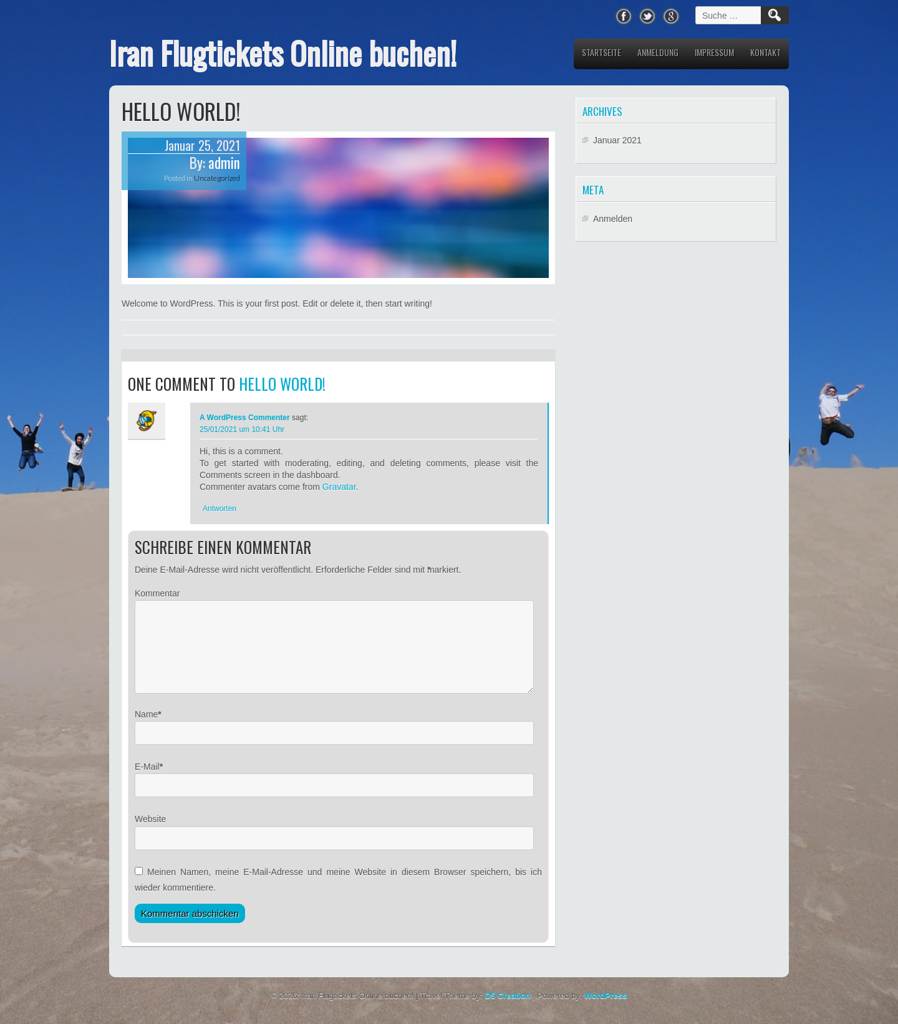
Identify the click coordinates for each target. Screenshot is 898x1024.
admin (224, 162)
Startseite (601, 52)
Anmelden (612, 219)
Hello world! (282, 383)
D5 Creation (508, 1010)
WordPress (605, 1010)
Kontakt (765, 52)
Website (150, 834)
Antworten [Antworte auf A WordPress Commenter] (219, 508)
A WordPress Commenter (245, 417)
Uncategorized (217, 178)
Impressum (714, 52)
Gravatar (339, 487)
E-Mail (147, 782)
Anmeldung (657, 52)
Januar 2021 (617, 140)
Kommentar (157, 593)
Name (146, 729)
